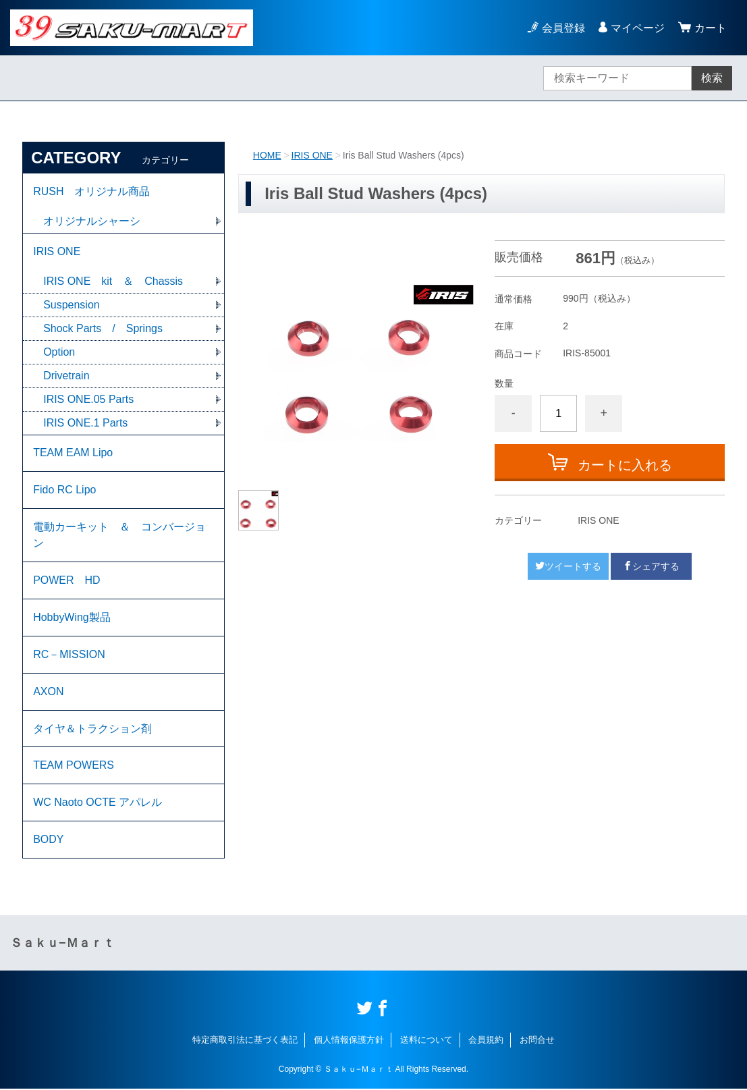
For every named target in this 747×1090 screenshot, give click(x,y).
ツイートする (568, 566)
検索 (712, 78)
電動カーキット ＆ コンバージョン (119, 535)
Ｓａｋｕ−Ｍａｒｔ (62, 944)
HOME (267, 155)
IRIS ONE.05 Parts (88, 399)
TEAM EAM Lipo (73, 453)
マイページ (638, 28)
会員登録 (563, 28)
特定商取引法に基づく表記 (245, 1041)
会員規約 (485, 1041)
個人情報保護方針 (349, 1041)
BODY (48, 840)
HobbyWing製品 (72, 618)
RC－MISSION (69, 655)
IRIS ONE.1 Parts (85, 423)
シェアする (651, 566)
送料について (426, 1041)
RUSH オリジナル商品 (91, 191)
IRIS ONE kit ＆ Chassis (113, 281)
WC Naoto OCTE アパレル (97, 803)
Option (59, 352)
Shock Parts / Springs (103, 328)
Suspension (71, 304)
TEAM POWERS (73, 766)
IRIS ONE (312, 155)
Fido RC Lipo (64, 490)
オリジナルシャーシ (91, 221)
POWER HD (67, 581)
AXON (48, 692)
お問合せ (537, 1041)
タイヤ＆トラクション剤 (92, 729)
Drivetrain (66, 375)
